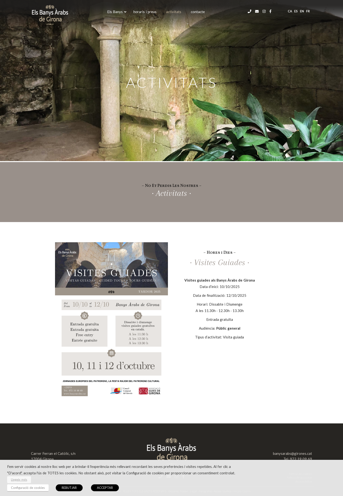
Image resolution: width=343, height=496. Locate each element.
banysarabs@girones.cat (292, 453)
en (302, 11)
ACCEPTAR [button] (105, 488)
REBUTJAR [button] (69, 488)
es (296, 11)
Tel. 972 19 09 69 (297, 459)
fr (308, 11)
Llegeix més (19, 479)
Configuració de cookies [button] (28, 488)
